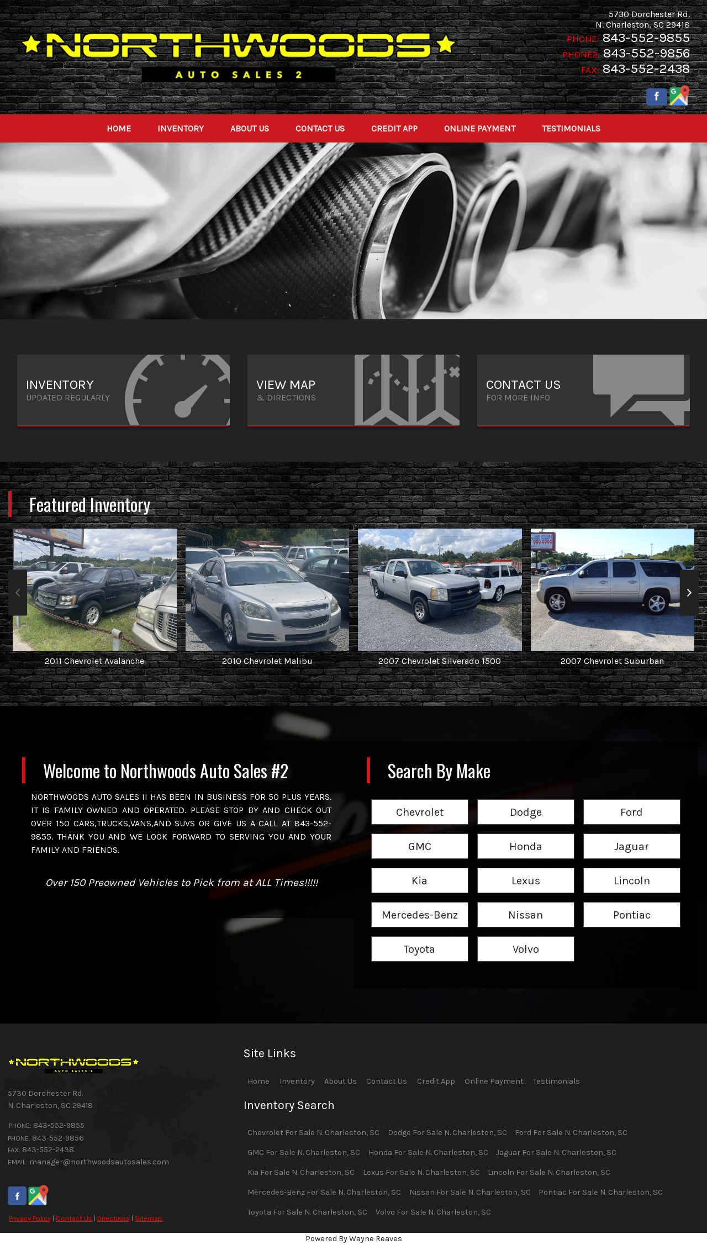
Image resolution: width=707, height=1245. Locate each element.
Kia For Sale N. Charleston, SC (301, 1172)
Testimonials (556, 1081)
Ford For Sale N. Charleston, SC (571, 1132)
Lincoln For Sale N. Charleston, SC (549, 1172)
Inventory (297, 1081)
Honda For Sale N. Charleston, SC (428, 1152)
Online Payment (494, 1081)
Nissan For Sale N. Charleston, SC (470, 1192)
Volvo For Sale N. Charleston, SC (433, 1212)
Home (258, 1081)
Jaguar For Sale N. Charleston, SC (556, 1152)
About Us (340, 1081)
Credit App (436, 1081)
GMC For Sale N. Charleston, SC (303, 1152)
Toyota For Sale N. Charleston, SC (307, 1212)
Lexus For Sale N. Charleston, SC (421, 1172)
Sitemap (148, 1218)
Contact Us (74, 1218)
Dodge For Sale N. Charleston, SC (447, 1132)
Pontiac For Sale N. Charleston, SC (601, 1192)
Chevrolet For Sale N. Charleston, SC (313, 1132)
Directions (113, 1218)
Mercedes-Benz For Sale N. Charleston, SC (324, 1192)
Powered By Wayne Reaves (353, 1238)
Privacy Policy (30, 1218)
